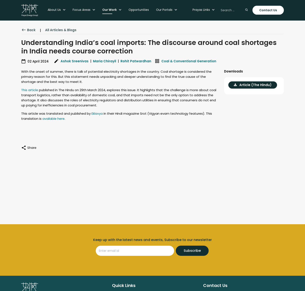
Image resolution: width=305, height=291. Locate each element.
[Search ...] (234, 10)
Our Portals (164, 10)
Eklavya (97, 113)
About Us (54, 10)
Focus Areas (81, 10)
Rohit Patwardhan (136, 61)
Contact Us (268, 10)
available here (53, 118)
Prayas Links (201, 10)
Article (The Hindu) (253, 85)
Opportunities (139, 10)
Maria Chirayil (104, 61)
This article (29, 90)
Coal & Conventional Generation (188, 61)
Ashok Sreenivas (75, 61)
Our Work (109, 10)
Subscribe (192, 250)
